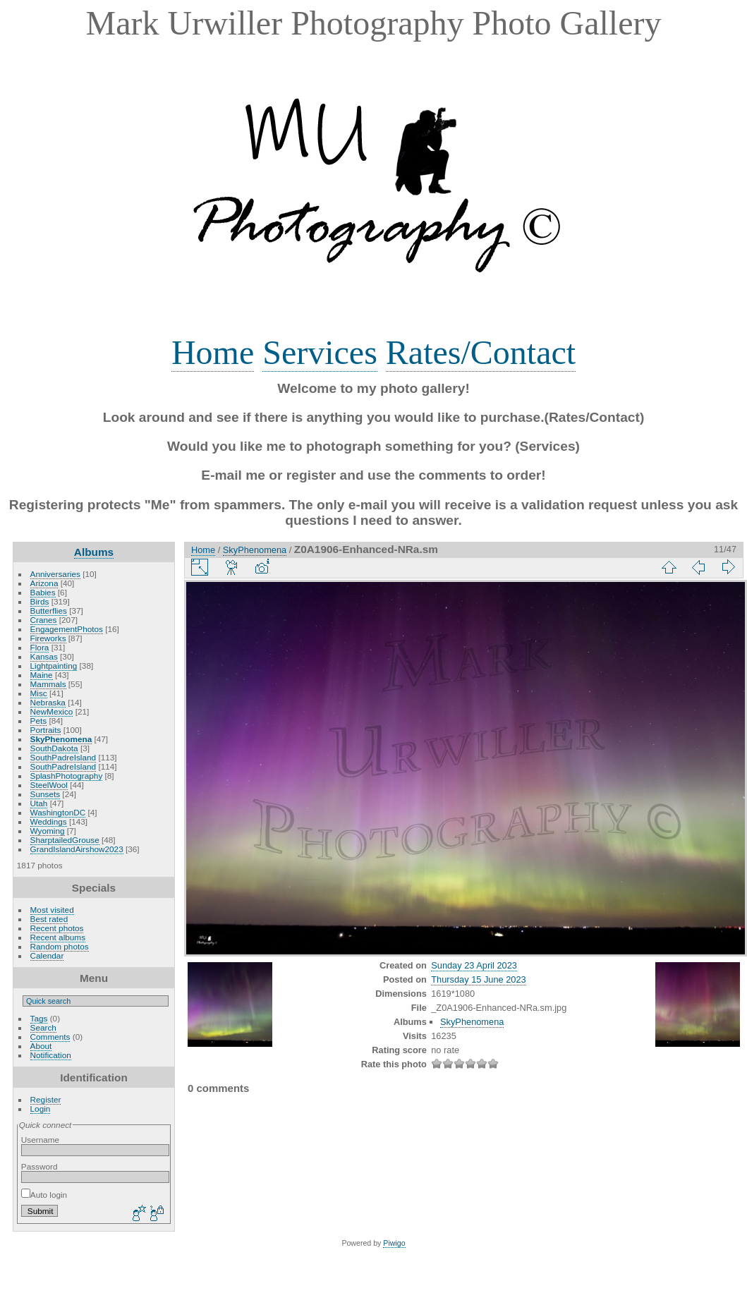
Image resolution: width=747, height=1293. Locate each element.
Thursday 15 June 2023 (478, 979)
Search (43, 1027)
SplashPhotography (66, 775)
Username (40, 1139)
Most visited (52, 909)
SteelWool (49, 784)
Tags (39, 1018)
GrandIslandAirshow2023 (76, 849)
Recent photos (57, 928)
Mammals (48, 683)
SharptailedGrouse (64, 839)
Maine (41, 674)
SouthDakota (54, 748)
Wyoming (47, 830)
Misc (38, 693)
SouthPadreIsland (63, 757)
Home (212, 352)
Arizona (44, 583)
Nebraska (48, 702)
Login (40, 1108)
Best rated (49, 918)
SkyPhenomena (61, 738)
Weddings (48, 821)
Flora (39, 647)
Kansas (44, 656)
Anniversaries (55, 573)
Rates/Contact (481, 352)
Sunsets (45, 794)
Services (319, 352)
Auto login (44, 1194)
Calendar (47, 955)
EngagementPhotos (66, 628)
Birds (39, 601)
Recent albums (57, 937)
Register (45, 1099)
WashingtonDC (58, 812)
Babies (43, 592)
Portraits (45, 729)
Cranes (43, 619)
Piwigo (394, 1243)
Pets (38, 720)
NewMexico (51, 711)
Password (39, 1166)
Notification (50, 1055)
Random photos (59, 946)
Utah (39, 803)
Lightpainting (54, 665)
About (41, 1045)
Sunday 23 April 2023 (474, 965)
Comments (50, 1036)
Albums (94, 552)
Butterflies (48, 610)
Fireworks (48, 638)
